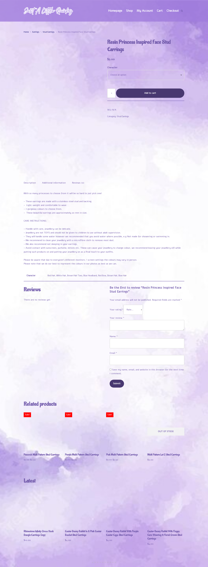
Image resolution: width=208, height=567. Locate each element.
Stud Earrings (49, 32)
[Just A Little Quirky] (48, 11)
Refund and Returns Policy (147, 563)
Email (113, 335)
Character (112, 67)
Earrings (35, 32)
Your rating (116, 292)
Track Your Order (172, 559)
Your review (117, 300)
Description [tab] (30, 164)
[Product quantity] (111, 93)
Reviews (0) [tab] (78, 164)
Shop (129, 11)
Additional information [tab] (54, 164)
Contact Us (176, 563)
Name (114, 318)
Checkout (173, 11)
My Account (145, 11)
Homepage (115, 11)
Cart (160, 11)
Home (26, 32)
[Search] (182, 11)
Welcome (121, 559)
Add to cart (150, 93)
